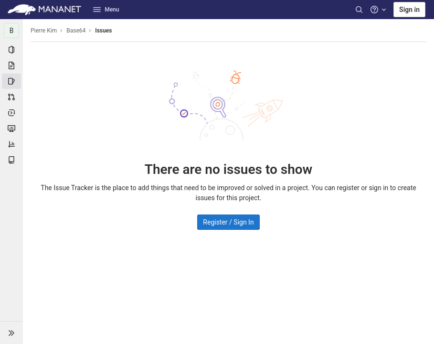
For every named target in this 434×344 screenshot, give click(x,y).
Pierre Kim (44, 30)
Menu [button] (106, 9)
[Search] (359, 9)
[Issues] (11, 81)
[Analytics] (11, 144)
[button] (11, 332)
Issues (103, 30)
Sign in (409, 9)
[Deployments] (11, 112)
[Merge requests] (11, 97)
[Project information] (11, 49)
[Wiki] (11, 160)
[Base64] (11, 30)
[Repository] (11, 65)
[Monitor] (11, 128)
